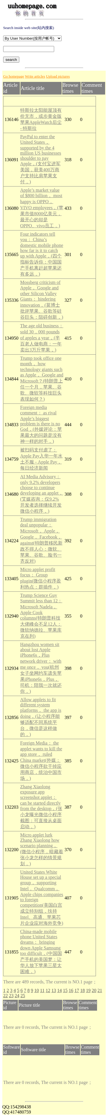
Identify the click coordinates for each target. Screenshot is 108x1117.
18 (82, 990)
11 (42, 990)
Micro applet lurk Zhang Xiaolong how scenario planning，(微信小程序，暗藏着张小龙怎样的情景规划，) (41, 849)
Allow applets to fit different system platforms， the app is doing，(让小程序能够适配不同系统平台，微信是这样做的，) (40, 717)
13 (53, 990)
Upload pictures (58, 76)
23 (11, 995)
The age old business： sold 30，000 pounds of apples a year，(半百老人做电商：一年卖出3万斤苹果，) (41, 337)
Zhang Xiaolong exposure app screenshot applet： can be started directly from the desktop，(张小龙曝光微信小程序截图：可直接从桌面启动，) (41, 806)
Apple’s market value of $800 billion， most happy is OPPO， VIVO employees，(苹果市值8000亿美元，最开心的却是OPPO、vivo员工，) (41, 208)
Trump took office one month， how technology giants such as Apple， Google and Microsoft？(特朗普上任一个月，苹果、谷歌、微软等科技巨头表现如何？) (41, 378)
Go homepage (13, 76)
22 (5, 995)
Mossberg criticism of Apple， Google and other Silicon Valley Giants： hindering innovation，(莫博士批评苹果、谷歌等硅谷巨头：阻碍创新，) (41, 300)
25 (22, 995)
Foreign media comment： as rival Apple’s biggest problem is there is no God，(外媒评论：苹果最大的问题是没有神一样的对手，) (41, 424)
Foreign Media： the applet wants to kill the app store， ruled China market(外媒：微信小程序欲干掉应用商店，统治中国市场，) (41, 761)
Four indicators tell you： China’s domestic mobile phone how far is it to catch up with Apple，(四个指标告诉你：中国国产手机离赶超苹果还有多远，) (41, 254)
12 (48, 990)
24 (17, 995)
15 (65, 990)
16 (71, 990)
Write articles (35, 76)
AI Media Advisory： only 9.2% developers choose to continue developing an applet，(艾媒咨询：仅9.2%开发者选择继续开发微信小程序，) (41, 494)
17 (76, 990)
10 (36, 990)
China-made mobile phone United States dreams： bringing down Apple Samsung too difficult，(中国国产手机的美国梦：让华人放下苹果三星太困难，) (41, 951)
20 (94, 990)
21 (99, 990)
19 (88, 990)
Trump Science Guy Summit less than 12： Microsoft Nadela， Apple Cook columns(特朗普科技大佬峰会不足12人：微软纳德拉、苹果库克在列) (41, 616)
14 (59, 990)
